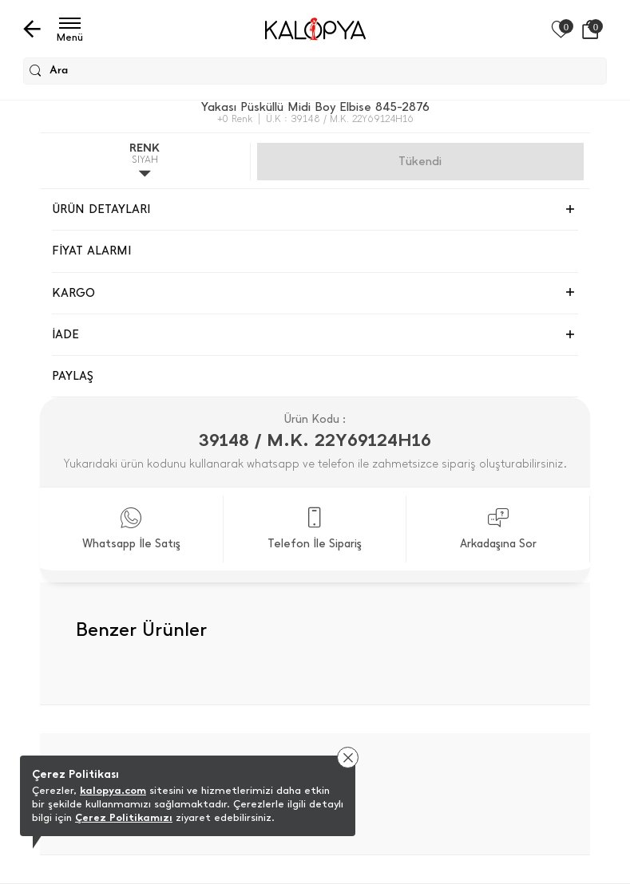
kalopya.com (113, 790)
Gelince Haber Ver (420, 161)
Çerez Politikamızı (123, 817)
